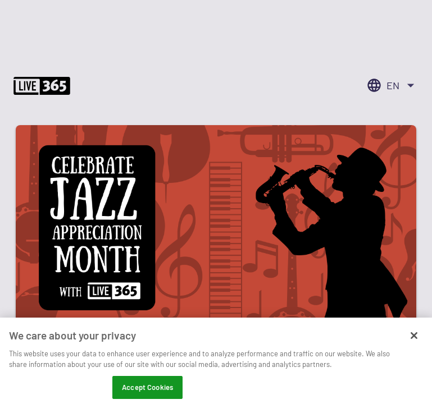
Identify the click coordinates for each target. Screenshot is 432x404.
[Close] (414, 340)
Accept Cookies (147, 391)
